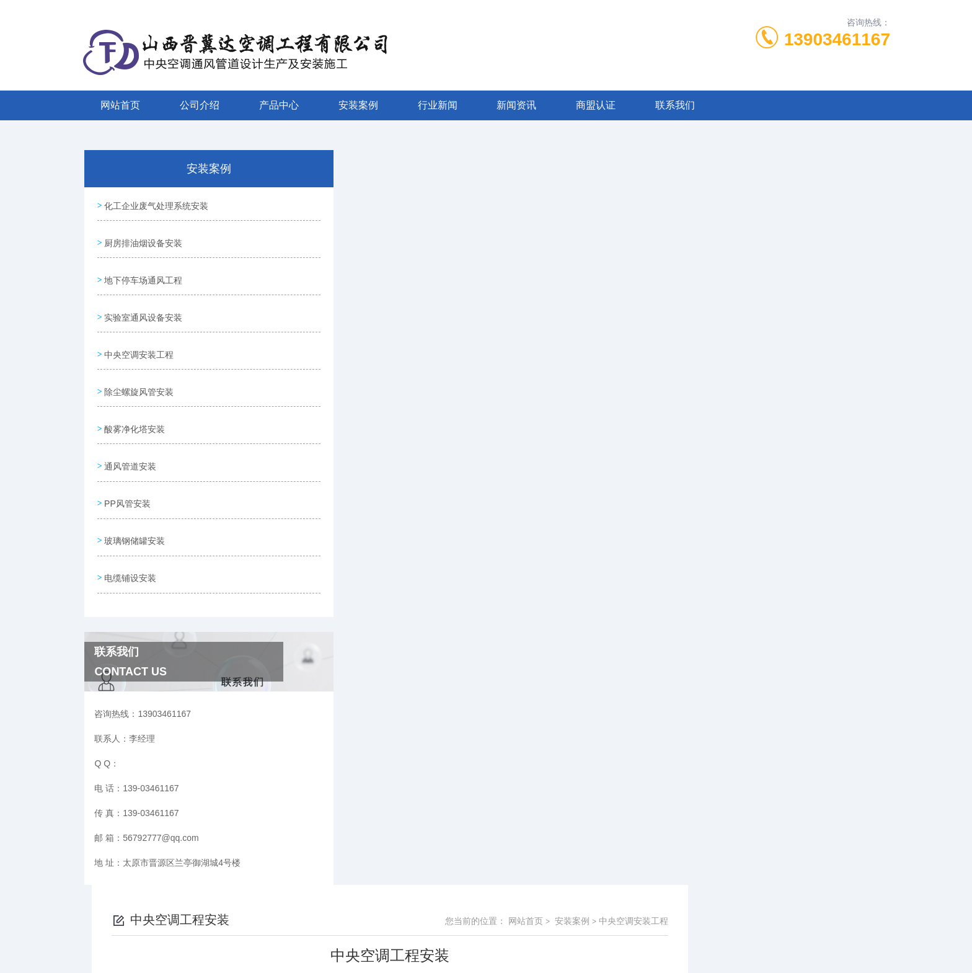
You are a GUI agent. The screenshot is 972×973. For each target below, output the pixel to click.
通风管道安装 (130, 452)
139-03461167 (421, 913)
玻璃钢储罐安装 (134, 523)
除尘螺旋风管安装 (139, 381)
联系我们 (675, 105)
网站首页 (120, 105)
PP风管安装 (127, 487)
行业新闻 (437, 105)
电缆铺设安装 (130, 558)
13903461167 (837, 39)
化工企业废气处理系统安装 (156, 205)
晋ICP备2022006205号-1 (577, 933)
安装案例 (358, 105)
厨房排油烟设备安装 (143, 240)
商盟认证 (596, 105)
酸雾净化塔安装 (134, 417)
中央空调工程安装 (393, 563)
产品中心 (279, 105)
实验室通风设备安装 (143, 311)
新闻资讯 (516, 105)
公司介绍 (199, 105)
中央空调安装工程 (139, 346)
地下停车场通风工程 (143, 275)
